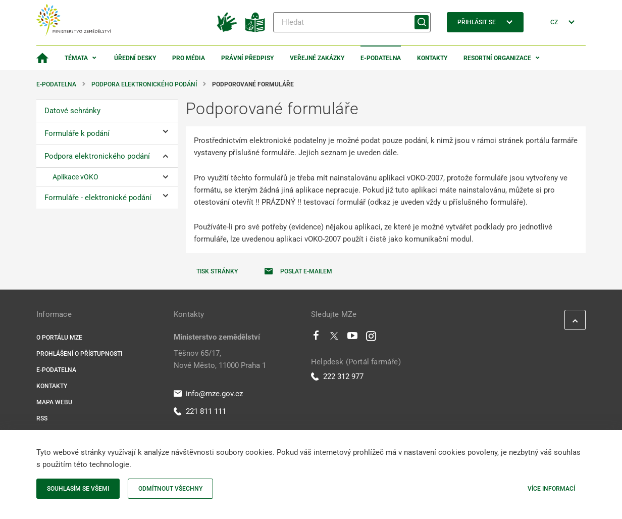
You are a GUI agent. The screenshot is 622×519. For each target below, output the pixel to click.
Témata (76, 58)
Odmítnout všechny (170, 488)
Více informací (551, 488)
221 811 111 (200, 411)
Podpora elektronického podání (144, 84)
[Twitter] (334, 338)
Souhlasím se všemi (78, 488)
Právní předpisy (247, 58)
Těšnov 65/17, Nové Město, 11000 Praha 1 (220, 359)
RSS (41, 418)
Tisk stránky (217, 271)
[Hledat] (352, 22)
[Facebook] (316, 338)
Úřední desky (135, 58)
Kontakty (432, 58)
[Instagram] (371, 338)
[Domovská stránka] (42, 58)
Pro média (188, 58)
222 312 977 (337, 376)
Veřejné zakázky (317, 58)
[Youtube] (352, 338)
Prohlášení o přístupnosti (79, 353)
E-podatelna (380, 58)
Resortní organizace (497, 58)
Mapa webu (54, 402)
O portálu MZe (59, 337)
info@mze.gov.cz (208, 393)
